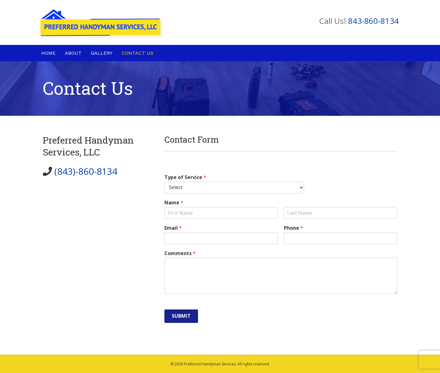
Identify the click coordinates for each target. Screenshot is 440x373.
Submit (181, 316)
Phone (293, 228)
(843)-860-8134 (85, 171)
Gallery (101, 53)
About (73, 53)
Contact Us (137, 53)
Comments (180, 253)
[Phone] (340, 238)
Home (48, 53)
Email (173, 228)
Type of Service (185, 177)
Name (173, 202)
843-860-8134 (373, 20)
